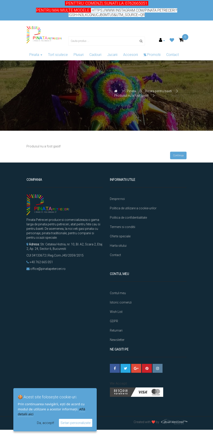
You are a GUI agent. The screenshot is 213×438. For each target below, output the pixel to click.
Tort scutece (58, 55)
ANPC (114, 343)
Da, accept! (45, 423)
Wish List (116, 305)
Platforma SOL (120, 352)
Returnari (116, 324)
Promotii (152, 55)
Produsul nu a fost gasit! (131, 95)
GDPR (114, 315)
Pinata (35, 55)
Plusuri (79, 55)
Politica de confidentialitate (128, 217)
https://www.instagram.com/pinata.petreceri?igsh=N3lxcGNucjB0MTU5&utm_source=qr (122, 12)
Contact (172, 55)
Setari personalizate (75, 423)
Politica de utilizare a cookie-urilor (133, 208)
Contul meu (118, 287)
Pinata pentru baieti (158, 91)
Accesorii (130, 55)
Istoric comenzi (121, 296)
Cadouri (95, 55)
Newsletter (117, 333)
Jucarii (112, 55)
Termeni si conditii (122, 227)
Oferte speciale (120, 236)
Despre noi (117, 199)
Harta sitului (118, 245)
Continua (178, 155)
